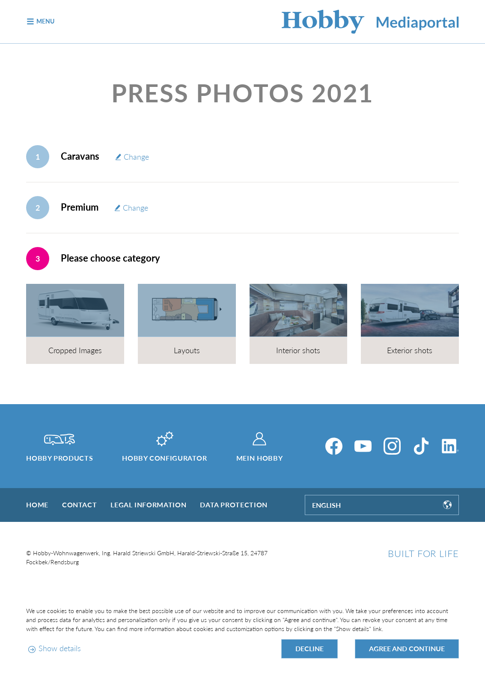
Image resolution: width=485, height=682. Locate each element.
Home (37, 504)
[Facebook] (333, 446)
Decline (309, 648)
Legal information (148, 504)
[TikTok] (421, 446)
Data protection (234, 504)
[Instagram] (392, 446)
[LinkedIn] (450, 446)
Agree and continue (407, 648)
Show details (60, 648)
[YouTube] (363, 446)
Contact (79, 504)
